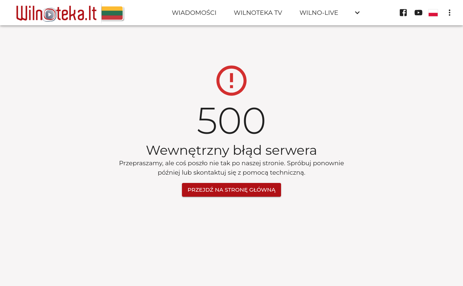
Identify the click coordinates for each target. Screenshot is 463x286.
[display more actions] (450, 13)
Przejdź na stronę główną (231, 190)
